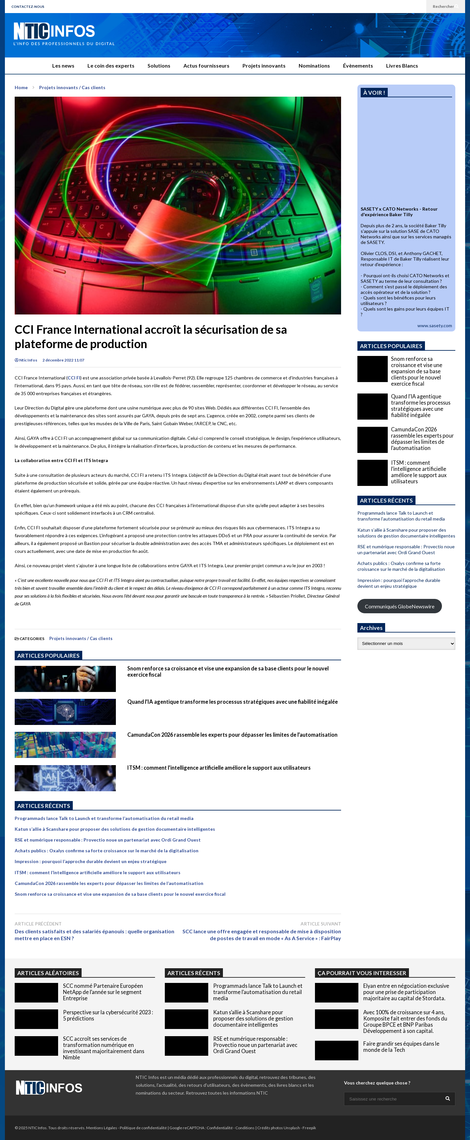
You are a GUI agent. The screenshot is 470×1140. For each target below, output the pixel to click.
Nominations (314, 65)
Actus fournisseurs (206, 65)
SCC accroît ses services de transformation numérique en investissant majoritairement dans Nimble (103, 1048)
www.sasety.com (434, 325)
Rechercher (446, 6)
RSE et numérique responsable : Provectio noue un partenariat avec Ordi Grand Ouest (108, 840)
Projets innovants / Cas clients (81, 638)
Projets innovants (264, 65)
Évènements (358, 65)
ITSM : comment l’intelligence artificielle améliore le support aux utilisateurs (219, 767)
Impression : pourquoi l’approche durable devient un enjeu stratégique (90, 861)
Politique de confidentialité (143, 1127)
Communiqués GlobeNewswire (399, 606)
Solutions (159, 65)
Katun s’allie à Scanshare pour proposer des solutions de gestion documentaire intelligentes (115, 829)
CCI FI (74, 377)
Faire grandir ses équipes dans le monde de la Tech (401, 1046)
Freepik (309, 1127)
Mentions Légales (101, 1127)
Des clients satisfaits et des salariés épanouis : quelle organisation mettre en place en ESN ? (94, 934)
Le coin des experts (110, 65)
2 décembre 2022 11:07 (63, 360)
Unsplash (292, 1127)
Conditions (245, 1127)
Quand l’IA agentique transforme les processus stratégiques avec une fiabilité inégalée (232, 701)
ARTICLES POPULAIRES (48, 655)
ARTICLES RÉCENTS (193, 973)
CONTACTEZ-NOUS (27, 6)
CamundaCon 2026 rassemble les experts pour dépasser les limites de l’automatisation (232, 734)
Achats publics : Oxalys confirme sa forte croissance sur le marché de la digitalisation (106, 850)
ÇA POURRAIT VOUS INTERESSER (362, 973)
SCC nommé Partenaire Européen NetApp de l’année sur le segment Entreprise (103, 992)
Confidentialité (220, 1127)
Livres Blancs (402, 65)
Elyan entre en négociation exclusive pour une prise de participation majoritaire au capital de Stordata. (406, 992)
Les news (63, 65)
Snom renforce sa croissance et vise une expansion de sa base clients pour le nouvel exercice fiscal (120, 894)
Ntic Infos (26, 360)
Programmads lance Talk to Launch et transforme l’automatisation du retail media (104, 818)
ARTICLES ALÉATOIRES (48, 973)
